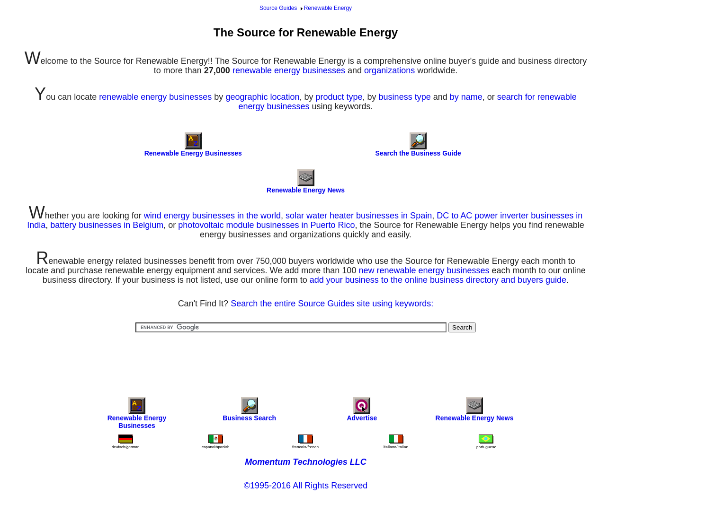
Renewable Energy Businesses (193, 153)
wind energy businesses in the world (212, 215)
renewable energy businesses (288, 70)
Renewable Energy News (306, 190)
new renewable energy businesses (423, 270)
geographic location (262, 97)
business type (405, 97)
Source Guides (278, 8)
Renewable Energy (328, 8)
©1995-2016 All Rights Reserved (305, 485)
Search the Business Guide (418, 153)
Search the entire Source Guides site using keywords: (332, 303)
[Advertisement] (306, 358)
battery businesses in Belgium (106, 225)
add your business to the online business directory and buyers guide (438, 280)
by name (466, 97)
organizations (389, 70)
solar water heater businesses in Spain (359, 215)
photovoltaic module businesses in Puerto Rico (266, 225)
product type (339, 97)
